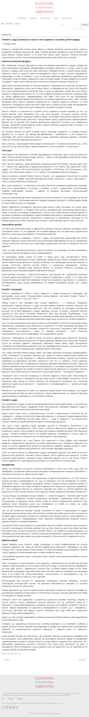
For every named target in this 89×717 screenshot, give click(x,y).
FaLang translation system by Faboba (7, 666)
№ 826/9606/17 (16, 299)
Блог (56, 18)
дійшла (21, 474)
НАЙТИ (84, 24)
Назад (6, 660)
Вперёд (82, 660)
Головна (21, 18)
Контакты (20, 698)
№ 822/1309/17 (32, 299)
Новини (33, 18)
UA (73, 29)
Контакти (67, 18)
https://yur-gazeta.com (11, 654)
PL (85, 29)
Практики (45, 18)
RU (77, 29)
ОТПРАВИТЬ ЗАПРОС (12, 23)
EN (81, 29)
